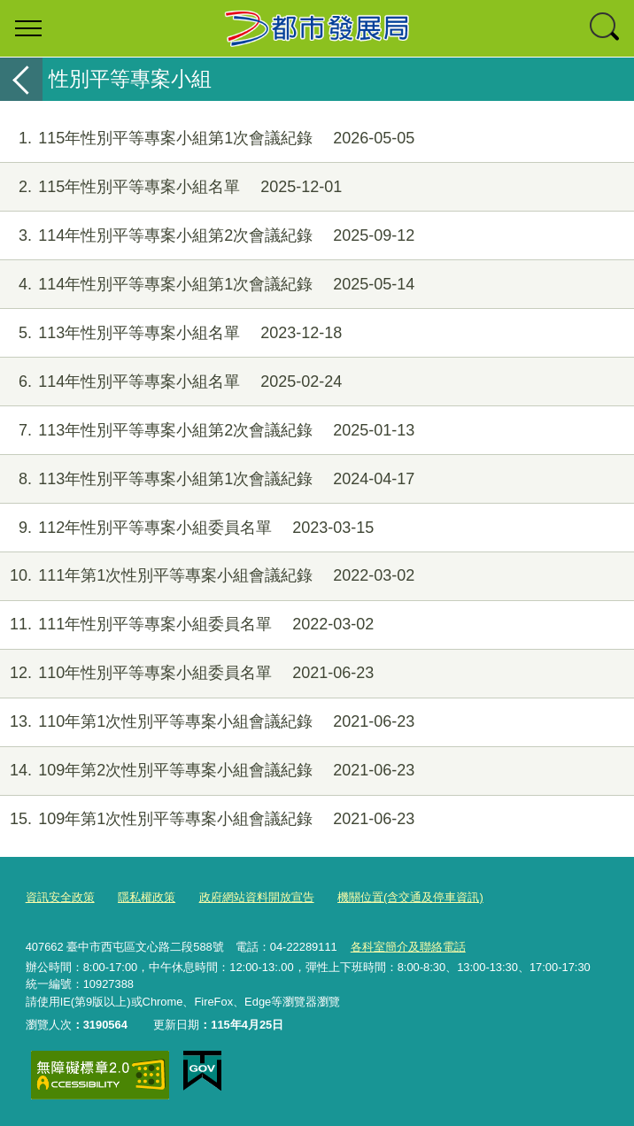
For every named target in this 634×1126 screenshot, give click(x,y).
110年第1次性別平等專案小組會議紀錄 (207, 722)
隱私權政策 (146, 897)
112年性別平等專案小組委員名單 (187, 528)
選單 (28, 28)
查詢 (605, 28)
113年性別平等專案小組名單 (171, 333)
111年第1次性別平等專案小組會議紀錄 (207, 576)
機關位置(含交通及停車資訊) (410, 897)
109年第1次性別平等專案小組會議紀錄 (207, 819)
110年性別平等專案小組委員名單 (187, 673)
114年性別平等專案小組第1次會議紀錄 (207, 284)
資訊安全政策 (60, 897)
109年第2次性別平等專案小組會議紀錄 (207, 770)
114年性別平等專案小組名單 (171, 382)
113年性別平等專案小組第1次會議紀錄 (207, 479)
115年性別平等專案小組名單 (171, 187)
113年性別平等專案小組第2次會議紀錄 (207, 430)
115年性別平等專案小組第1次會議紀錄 (207, 138)
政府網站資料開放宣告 (256, 897)
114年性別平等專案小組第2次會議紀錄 (207, 236)
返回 (21, 79)
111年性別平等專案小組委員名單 (187, 624)
